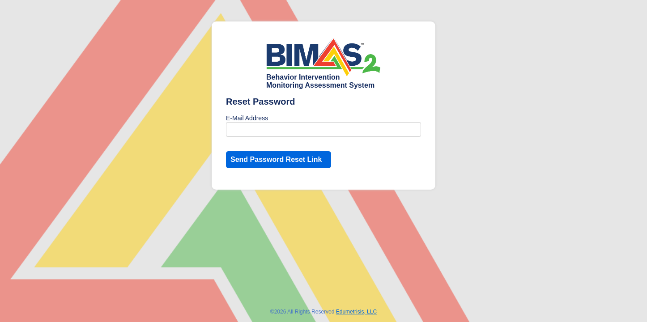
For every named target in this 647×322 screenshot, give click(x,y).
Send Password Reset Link (276, 159)
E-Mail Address (247, 118)
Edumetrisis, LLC (356, 312)
